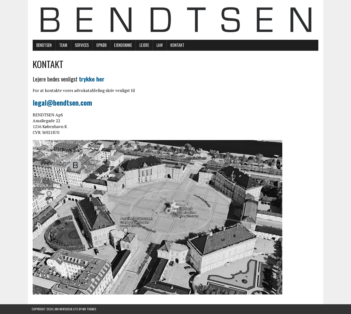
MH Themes (89, 309)
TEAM (62, 45)
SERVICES (81, 45)
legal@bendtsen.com (61, 103)
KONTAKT (176, 45)
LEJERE (143, 45)
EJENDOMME (122, 45)
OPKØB (100, 45)
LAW (159, 45)
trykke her (90, 79)
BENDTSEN (43, 45)
